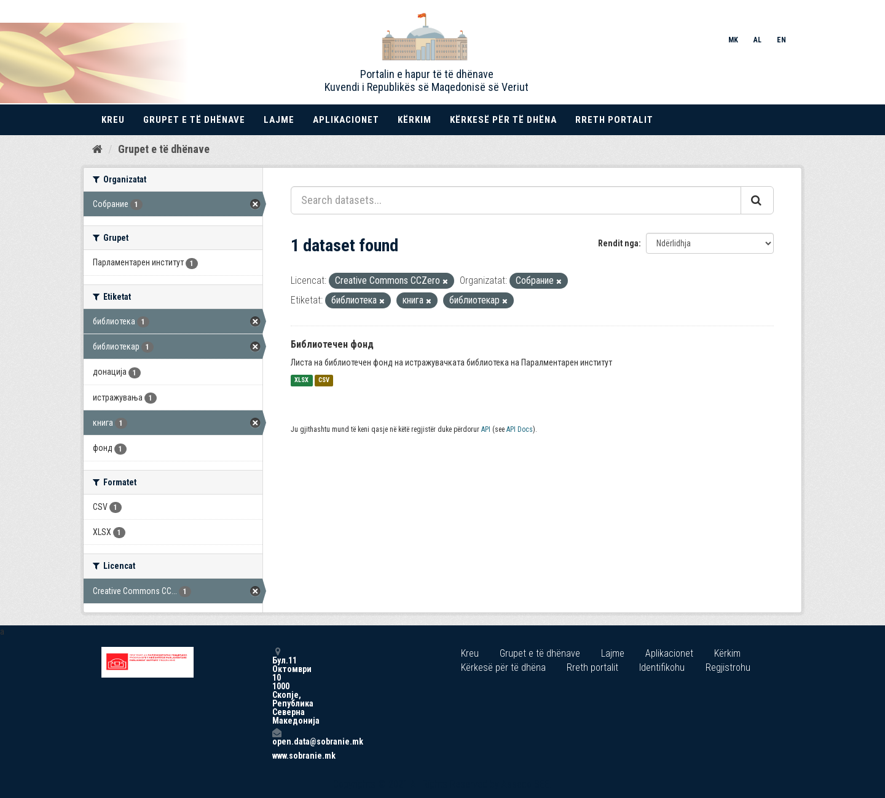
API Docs (519, 429)
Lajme (279, 119)
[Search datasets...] (516, 200)
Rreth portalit (614, 119)
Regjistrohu (728, 667)
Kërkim (414, 119)
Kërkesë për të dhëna (503, 119)
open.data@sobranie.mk (276, 737)
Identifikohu (662, 667)
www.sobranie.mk (276, 755)
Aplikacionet (346, 119)
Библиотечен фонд (332, 344)
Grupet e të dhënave (194, 119)
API (485, 429)
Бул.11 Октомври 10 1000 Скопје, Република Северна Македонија (276, 686)
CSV (323, 381)
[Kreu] (97, 149)
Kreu (113, 119)
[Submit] (757, 200)
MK (733, 40)
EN (781, 40)
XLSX (301, 381)
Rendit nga (618, 243)
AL (757, 40)
